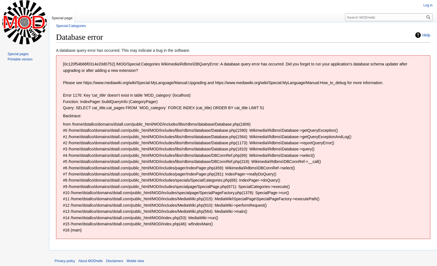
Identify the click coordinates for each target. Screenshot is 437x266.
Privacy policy (65, 261)
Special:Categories (71, 26)
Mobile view (135, 261)
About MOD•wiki (90, 261)
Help (426, 35)
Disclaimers (114, 261)
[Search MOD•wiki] (389, 17)
